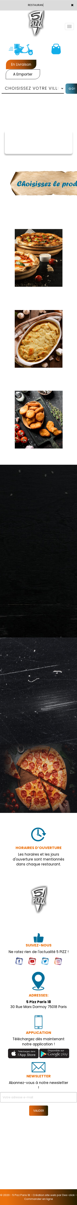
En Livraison (21, 64)
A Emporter (22, 74)
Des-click (68, 1195)
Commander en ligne (38, 1199)
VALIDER (38, 1111)
